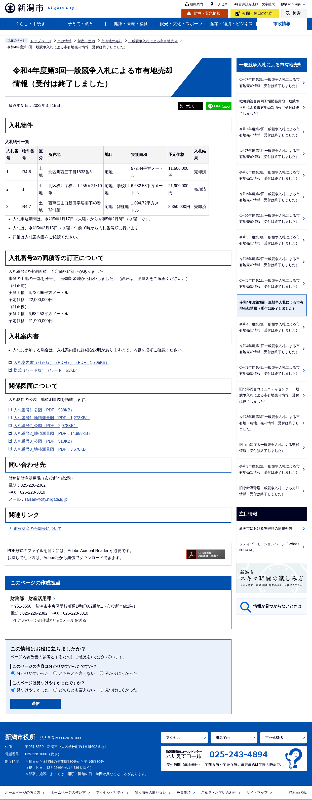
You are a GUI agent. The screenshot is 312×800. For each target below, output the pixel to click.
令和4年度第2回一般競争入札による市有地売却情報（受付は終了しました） (269, 327)
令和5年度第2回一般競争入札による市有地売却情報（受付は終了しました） (269, 262)
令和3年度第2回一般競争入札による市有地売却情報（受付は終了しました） (269, 469)
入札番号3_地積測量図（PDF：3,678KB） (52, 449)
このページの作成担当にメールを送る (52, 620)
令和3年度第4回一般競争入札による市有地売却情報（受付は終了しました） (269, 370)
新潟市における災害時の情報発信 (265, 528)
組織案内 (196, 4)
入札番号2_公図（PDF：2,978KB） (46, 426)
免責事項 (184, 792)
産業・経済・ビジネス (231, 23)
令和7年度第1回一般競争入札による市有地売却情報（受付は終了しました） (269, 154)
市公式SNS (274, 738)
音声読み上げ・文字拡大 (257, 4)
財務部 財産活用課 (30, 598)
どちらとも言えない (77, 673)
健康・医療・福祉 (131, 23)
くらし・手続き (30, 23)
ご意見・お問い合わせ (218, 792)
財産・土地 (86, 41)
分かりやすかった (33, 673)
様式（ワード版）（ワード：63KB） (47, 370)
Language (293, 4)
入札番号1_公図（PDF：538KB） (44, 410)
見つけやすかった (33, 690)
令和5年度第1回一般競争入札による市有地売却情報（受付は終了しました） (269, 283)
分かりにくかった (121, 673)
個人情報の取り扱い (150, 792)
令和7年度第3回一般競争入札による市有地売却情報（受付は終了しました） (269, 82)
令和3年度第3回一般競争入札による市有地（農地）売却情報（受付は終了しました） (269, 423)
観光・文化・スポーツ (181, 23)
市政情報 (281, 23)
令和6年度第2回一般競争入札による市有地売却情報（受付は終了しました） (269, 197)
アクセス (220, 4)
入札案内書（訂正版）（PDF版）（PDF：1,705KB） (61, 362)
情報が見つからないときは (277, 606)
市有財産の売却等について (38, 528)
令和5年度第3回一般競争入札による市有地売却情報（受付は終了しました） (269, 240)
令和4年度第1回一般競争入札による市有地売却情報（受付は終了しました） (269, 349)
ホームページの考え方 (22, 792)
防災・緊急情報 (207, 13)
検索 (297, 13)
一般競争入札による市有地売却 (153, 41)
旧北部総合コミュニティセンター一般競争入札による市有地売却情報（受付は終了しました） (269, 395)
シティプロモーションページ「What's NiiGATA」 (269, 547)
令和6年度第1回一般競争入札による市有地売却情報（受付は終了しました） (269, 219)
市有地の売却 (111, 41)
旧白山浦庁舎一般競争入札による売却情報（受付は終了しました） (269, 448)
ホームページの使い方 (68, 792)
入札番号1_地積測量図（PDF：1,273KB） (52, 418)
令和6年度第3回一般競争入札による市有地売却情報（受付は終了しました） (269, 175)
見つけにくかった (121, 690)
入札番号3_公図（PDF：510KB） (44, 441)
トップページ (40, 41)
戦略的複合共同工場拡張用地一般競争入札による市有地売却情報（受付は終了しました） (269, 107)
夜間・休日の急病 (257, 13)
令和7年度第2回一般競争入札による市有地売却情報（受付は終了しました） (269, 132)
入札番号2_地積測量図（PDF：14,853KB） (53, 433)
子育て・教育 (80, 23)
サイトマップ (257, 792)
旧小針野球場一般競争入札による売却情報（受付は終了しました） (269, 491)
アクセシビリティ (110, 792)
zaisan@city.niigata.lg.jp (46, 499)
